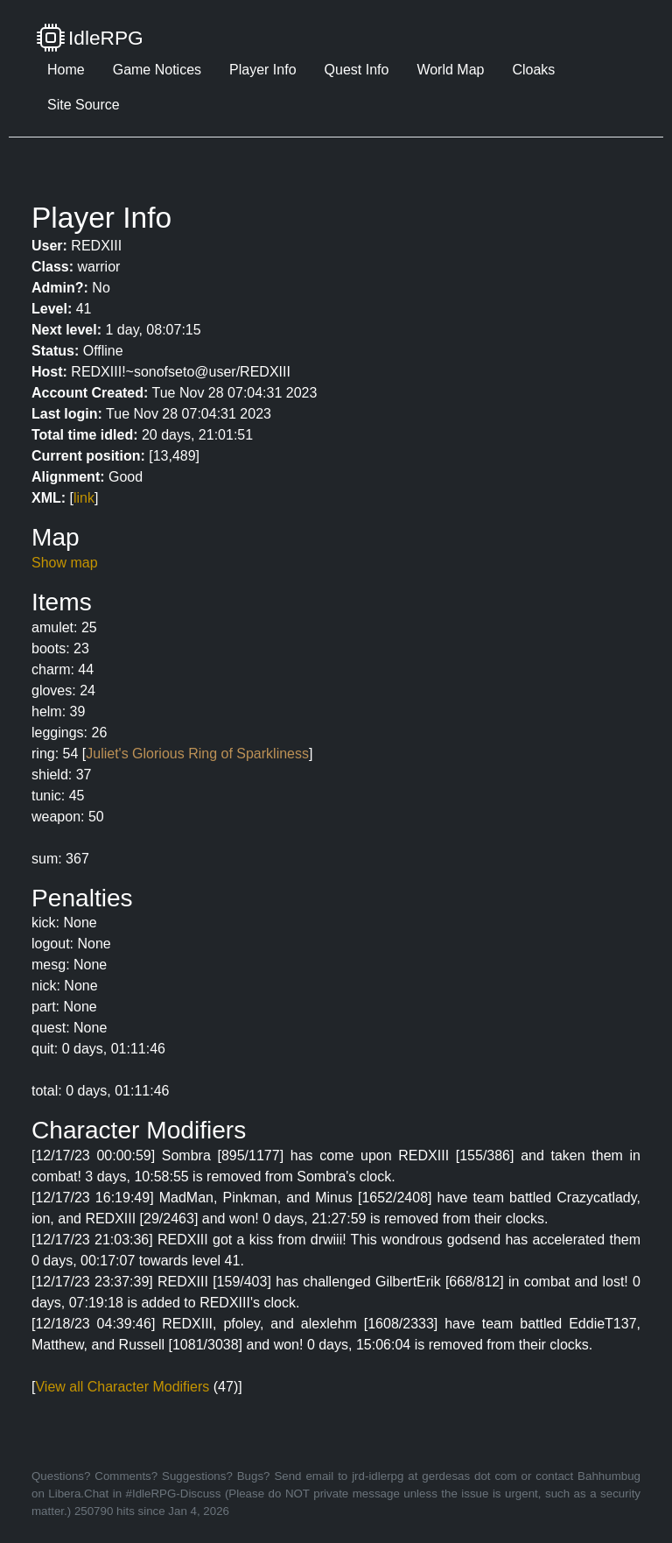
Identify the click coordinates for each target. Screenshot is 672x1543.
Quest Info (357, 69)
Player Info (262, 69)
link (84, 497)
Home (66, 69)
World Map (450, 69)
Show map (65, 562)
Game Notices (157, 69)
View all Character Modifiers (122, 1386)
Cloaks (533, 69)
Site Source (83, 104)
